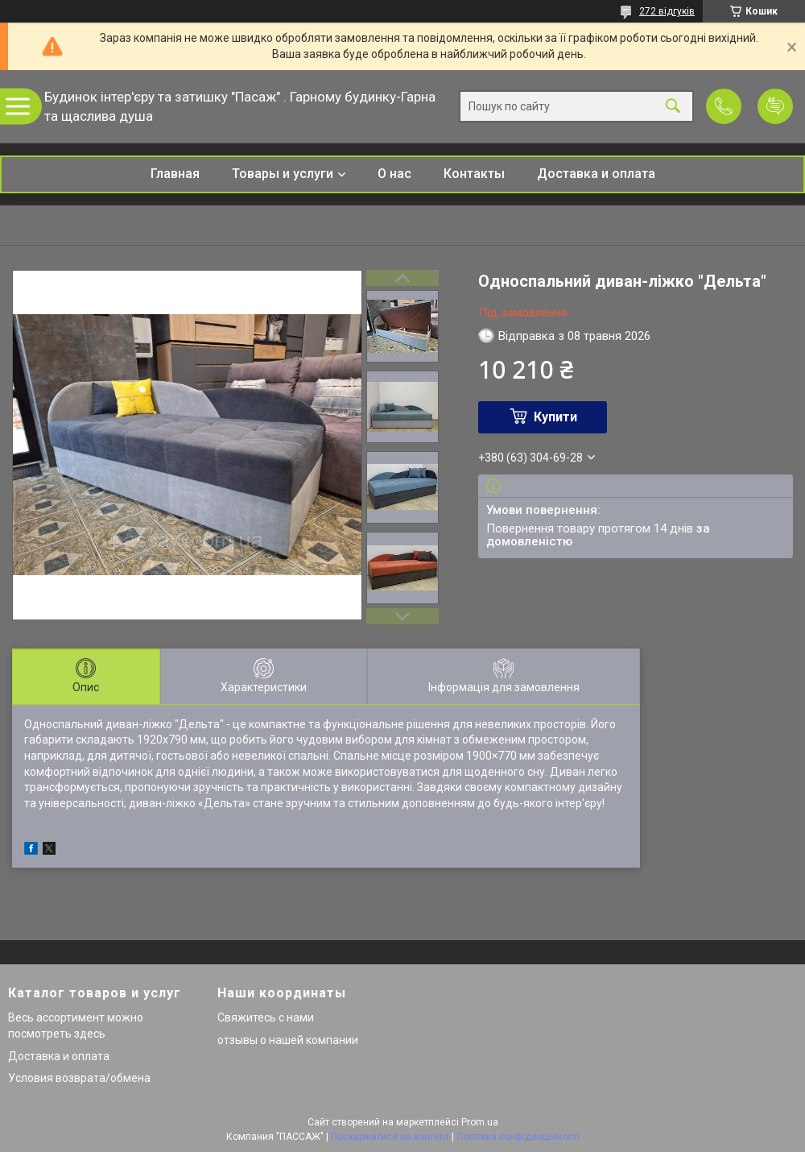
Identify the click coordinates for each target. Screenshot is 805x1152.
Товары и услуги (282, 173)
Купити (555, 417)
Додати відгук (775, 106)
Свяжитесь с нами (265, 1017)
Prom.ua (479, 1122)
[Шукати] (673, 107)
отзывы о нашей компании (287, 1040)
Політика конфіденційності (518, 1136)
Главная (175, 173)
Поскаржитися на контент (390, 1136)
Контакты (474, 173)
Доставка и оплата (596, 173)
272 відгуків (667, 11)
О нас (394, 173)
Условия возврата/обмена (79, 1077)
